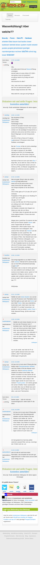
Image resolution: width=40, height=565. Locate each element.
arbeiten (5, 42)
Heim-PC (20, 38)
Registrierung (32, 2)
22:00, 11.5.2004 (15, 255)
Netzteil (29, 230)
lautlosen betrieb (8, 45)
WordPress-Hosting (7, 6)
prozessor (18, 48)
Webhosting (6, 533)
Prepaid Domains (30, 519)
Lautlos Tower (31, 309)
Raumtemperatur (24, 366)
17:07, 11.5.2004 (15, 60)
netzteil (34, 45)
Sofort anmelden (30, 500)
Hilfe (2, 10)
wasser (10, 54)
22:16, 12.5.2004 (15, 362)
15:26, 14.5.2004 (15, 409)
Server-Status (29, 538)
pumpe (26, 48)
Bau (34, 160)
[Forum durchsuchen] (15, 2)
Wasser (29, 69)
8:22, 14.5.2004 (15, 397)
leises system (21, 45)
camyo (6, 177)
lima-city (5, 38)
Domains (17, 6)
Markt (20, 303)
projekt (10, 48)
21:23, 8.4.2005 (15, 450)
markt (29, 45)
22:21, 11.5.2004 (15, 294)
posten (4, 48)
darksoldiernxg (6, 452)
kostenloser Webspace (8, 3)
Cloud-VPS (24, 6)
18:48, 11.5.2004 (15, 115)
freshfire (6, 255)
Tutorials (8, 19)
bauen (15, 42)
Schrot (32, 301)
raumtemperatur (8, 52)
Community (33, 6)
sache (25, 51)
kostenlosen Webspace (20, 515)
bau (10, 41)
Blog (26, 536)
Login (24, 2)
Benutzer (17, 15)
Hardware (28, 38)
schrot (30, 52)
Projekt (18, 383)
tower (4, 55)
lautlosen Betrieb (27, 370)
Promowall (26, 15)
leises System (25, 297)
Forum (10, 15)
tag (35, 52)
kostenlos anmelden (19, 104)
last (19, 42)
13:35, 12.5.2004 (15, 319)
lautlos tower (26, 42)
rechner (18, 52)
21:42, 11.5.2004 (15, 177)
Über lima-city (20, 536)
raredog (6, 115)
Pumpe (18, 146)
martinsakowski (7, 321)
